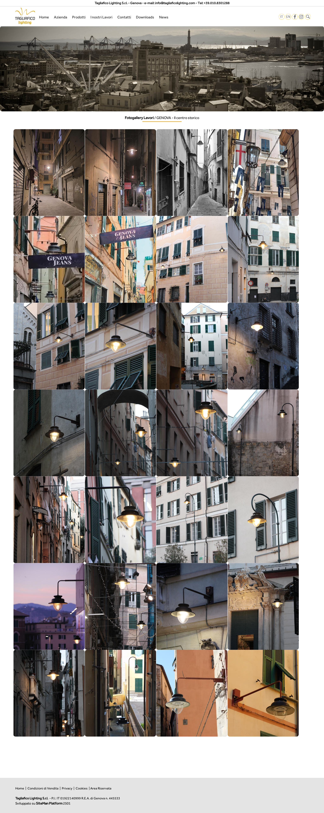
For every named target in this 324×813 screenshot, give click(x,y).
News (163, 17)
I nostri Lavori (101, 17)
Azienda (60, 17)
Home (44, 17)
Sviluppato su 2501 (42, 803)
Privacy (67, 788)
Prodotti (79, 17)
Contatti (124, 17)
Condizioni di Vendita (42, 788)
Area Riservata (100, 788)
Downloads (145, 17)
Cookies (82, 788)
